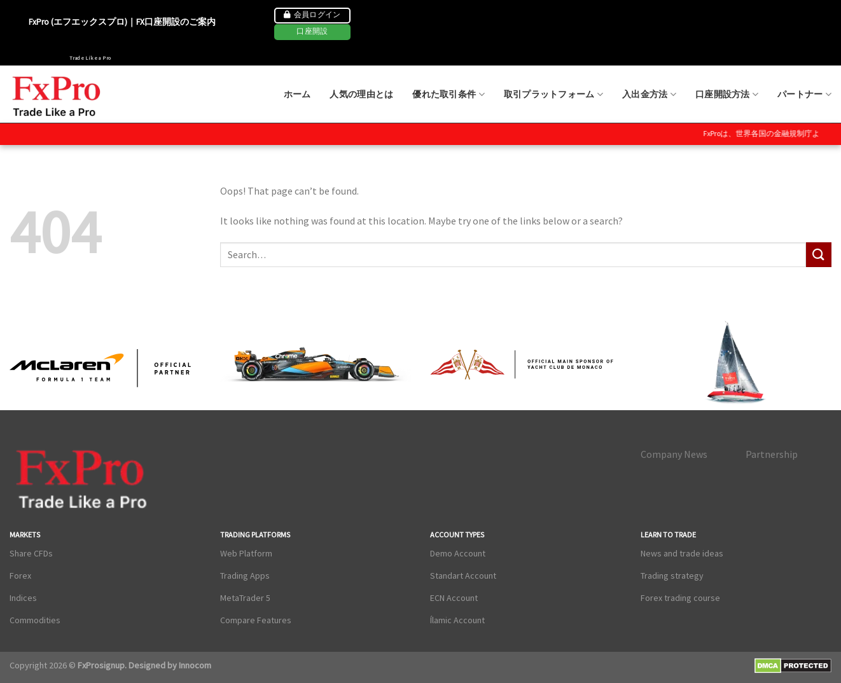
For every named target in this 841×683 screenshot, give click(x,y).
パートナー (804, 94)
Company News (674, 454)
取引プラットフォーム (553, 94)
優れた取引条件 (448, 94)
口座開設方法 (726, 94)
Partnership (772, 454)
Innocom (194, 665)
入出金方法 (649, 94)
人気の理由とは (361, 94)
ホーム (297, 94)
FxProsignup (101, 665)
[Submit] (818, 254)
